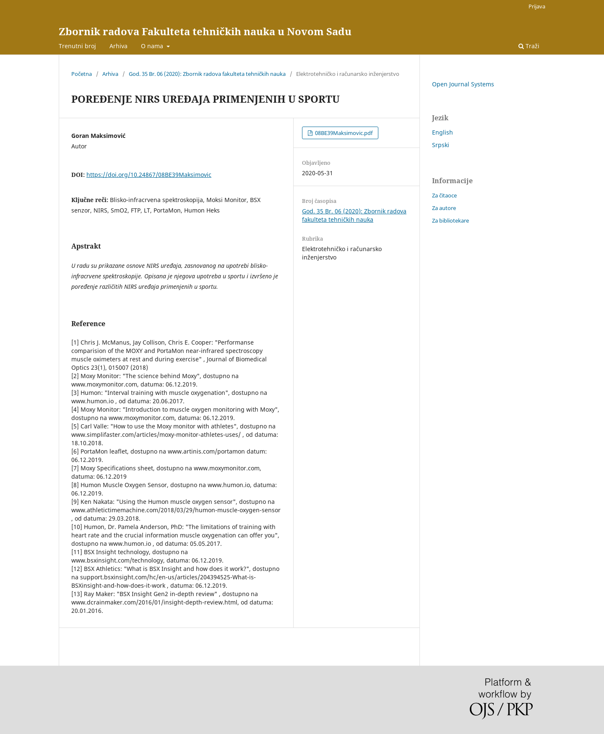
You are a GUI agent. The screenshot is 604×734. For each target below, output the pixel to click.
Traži (528, 46)
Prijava (536, 6)
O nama (153, 46)
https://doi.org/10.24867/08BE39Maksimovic (148, 175)
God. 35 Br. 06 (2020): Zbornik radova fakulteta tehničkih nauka (207, 74)
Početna (81, 74)
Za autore (444, 208)
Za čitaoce (444, 195)
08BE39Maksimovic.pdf (343, 133)
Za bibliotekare (450, 220)
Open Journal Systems (463, 84)
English (442, 132)
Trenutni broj (77, 46)
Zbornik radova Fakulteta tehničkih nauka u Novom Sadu (205, 31)
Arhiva (118, 46)
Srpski (440, 145)
